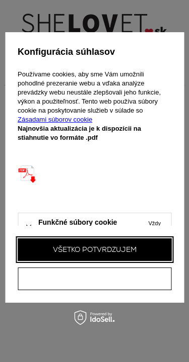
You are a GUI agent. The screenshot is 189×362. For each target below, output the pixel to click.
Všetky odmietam (94, 278)
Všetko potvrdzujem (95, 249)
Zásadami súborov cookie (55, 119)
